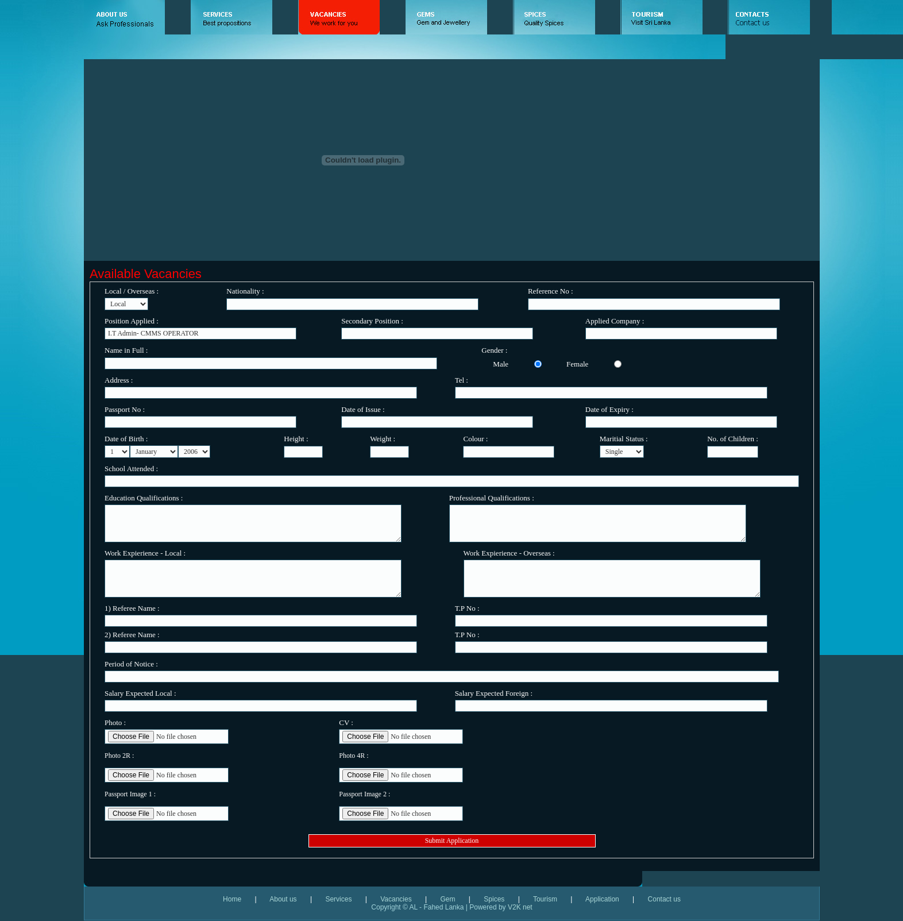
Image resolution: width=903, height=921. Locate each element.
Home (238, 899)
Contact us (657, 899)
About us (282, 899)
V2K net (520, 907)
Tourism (545, 899)
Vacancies (395, 899)
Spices (494, 899)
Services (338, 899)
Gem (448, 899)
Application (601, 899)
